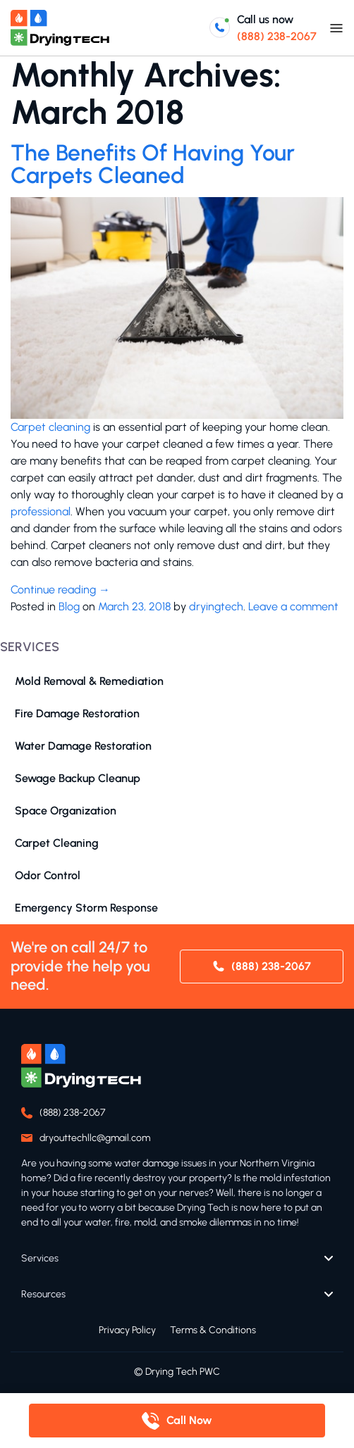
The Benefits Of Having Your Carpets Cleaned (153, 164)
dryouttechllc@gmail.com (94, 1138)
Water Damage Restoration (83, 746)
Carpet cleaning (50, 427)
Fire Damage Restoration (77, 713)
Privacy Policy (127, 1330)
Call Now (189, 1420)
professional (41, 511)
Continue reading (60, 589)
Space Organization (65, 810)
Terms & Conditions (213, 1330)
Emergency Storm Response (86, 907)
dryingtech (216, 606)
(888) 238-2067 (277, 36)
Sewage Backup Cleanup (77, 778)
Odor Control (47, 875)
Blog (69, 606)
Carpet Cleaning (57, 843)
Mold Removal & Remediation (89, 681)
